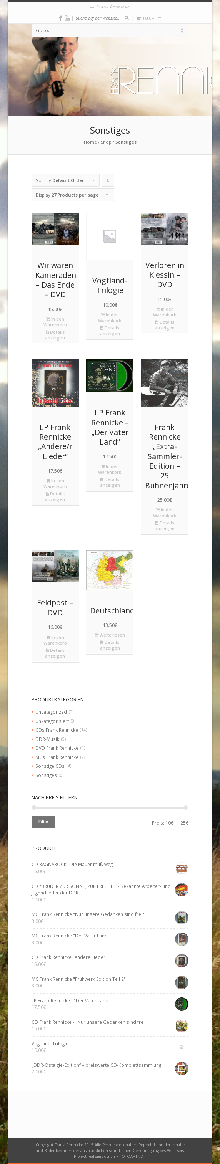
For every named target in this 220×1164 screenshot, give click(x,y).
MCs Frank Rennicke (56, 757)
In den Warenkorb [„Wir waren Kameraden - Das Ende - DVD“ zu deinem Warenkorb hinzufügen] (55, 321)
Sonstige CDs (50, 766)
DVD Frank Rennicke (56, 748)
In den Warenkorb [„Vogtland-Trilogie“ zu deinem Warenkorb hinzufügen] (110, 317)
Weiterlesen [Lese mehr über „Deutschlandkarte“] (110, 635)
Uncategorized (51, 712)
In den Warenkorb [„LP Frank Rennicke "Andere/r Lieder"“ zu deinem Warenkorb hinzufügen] (55, 483)
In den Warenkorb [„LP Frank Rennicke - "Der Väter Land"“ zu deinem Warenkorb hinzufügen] (110, 469)
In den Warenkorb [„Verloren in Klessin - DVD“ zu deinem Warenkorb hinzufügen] (165, 311)
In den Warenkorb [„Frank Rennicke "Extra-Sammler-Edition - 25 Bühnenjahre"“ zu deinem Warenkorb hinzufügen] (165, 512)
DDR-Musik (47, 739)
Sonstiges (46, 775)
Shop (106, 142)
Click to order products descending (108, 182)
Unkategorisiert (52, 721)
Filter (43, 821)
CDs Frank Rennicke (56, 730)
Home (90, 142)
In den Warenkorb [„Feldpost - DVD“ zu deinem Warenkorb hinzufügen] (55, 640)
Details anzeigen (55, 335)
